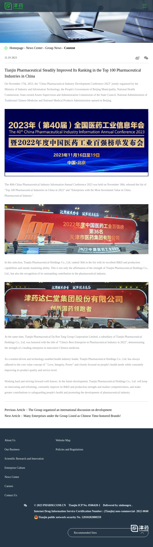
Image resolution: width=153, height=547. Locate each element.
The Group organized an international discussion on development (70, 410)
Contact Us (11, 495)
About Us (10, 440)
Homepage (16, 48)
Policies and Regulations (69, 449)
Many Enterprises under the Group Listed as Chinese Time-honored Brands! (72, 416)
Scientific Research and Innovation (24, 458)
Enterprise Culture (15, 467)
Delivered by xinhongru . (117, 505)
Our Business (12, 449)
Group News (53, 48)
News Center (34, 48)
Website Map (63, 440)
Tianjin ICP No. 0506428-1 (84, 505)
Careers (9, 486)
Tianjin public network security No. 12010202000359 (67, 517)
